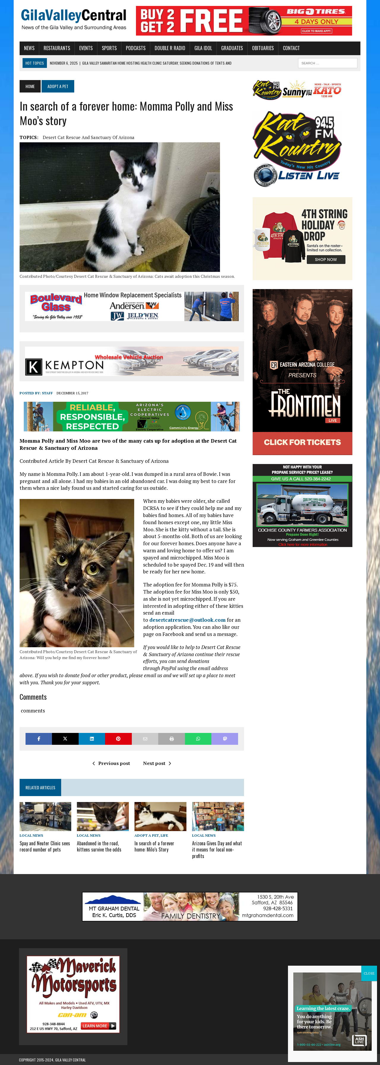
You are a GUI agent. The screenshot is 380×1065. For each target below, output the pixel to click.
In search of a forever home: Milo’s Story (160, 846)
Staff (46, 393)
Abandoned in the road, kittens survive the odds (99, 846)
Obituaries (262, 48)
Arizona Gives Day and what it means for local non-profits (217, 849)
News (28, 48)
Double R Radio (169, 48)
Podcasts (135, 48)
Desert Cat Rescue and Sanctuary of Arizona (88, 137)
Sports (108, 48)
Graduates (231, 48)
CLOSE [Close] (369, 973)
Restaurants (56, 48)
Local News (30, 835)
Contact (290, 48)
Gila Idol (202, 48)
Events (85, 48)
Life (164, 835)
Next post (157, 763)
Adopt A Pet (146, 835)
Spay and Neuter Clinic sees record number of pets (44, 846)
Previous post (111, 763)
